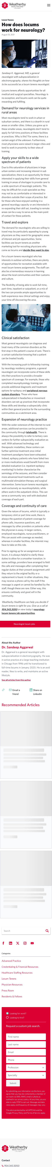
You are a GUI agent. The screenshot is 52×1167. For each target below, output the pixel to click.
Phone (11, 1059)
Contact (6, 1160)
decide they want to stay (36, 250)
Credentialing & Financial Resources (20, 966)
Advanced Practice (11, 960)
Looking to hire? (17, 1017)
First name (13, 1036)
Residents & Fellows (12, 996)
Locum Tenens (9, 978)
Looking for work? (18, 1013)
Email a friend (16, 692)
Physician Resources (12, 984)
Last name (13, 1044)
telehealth (31, 432)
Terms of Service (34, 1113)
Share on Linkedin (37, 692)
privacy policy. (24, 1099)
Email (11, 1052)
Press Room (8, 990)
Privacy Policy (18, 1113)
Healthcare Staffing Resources (17, 972)
